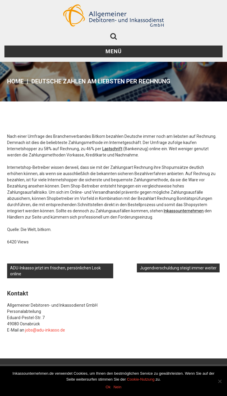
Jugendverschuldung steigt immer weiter (178, 268)
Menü (114, 51)
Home (15, 81)
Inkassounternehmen (184, 210)
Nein (117, 387)
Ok (108, 387)
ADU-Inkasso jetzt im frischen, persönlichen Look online (55, 271)
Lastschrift (112, 148)
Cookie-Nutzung (141, 379)
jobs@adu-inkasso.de (45, 330)
